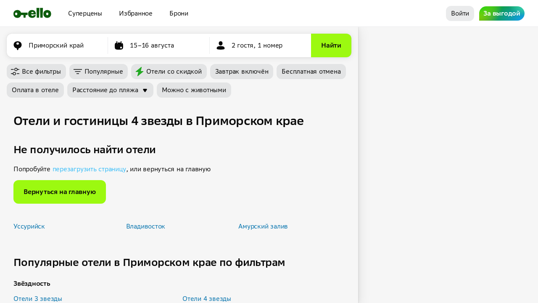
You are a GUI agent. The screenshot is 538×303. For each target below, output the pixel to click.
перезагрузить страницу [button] (89, 169)
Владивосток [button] (146, 226)
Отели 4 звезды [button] (206, 299)
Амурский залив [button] (263, 226)
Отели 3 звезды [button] (37, 299)
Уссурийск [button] (29, 226)
